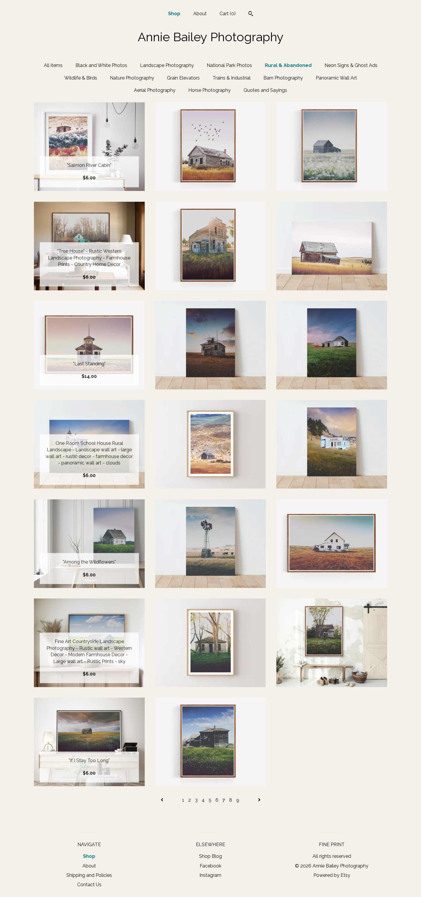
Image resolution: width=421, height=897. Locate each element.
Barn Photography (283, 78)
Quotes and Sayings (265, 90)
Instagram (210, 875)
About (200, 13)
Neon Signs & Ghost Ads (351, 65)
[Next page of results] (259, 800)
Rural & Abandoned (288, 65)
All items (53, 65)
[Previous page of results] (163, 800)
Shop (174, 13)
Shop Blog (210, 856)
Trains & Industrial (232, 78)
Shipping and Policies (89, 875)
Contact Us (89, 884)
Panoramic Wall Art (336, 78)
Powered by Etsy (331, 875)
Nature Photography (132, 78)
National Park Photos (229, 65)
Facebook (210, 866)
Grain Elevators (183, 78)
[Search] (251, 14)
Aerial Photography (154, 90)
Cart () (228, 13)
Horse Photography (209, 90)
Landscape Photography (167, 65)
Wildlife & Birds (80, 78)
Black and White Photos (101, 65)
